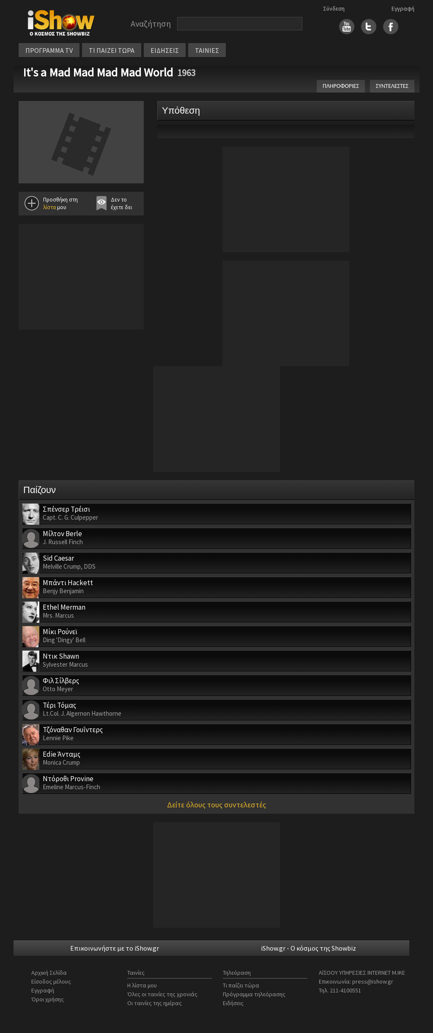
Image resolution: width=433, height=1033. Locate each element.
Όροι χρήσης (47, 999)
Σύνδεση (334, 8)
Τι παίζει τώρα (241, 985)
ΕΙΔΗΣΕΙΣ (165, 50)
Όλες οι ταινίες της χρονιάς (162, 994)
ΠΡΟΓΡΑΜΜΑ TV (49, 50)
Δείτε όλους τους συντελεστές (216, 805)
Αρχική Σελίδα (49, 972)
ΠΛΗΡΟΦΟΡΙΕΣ (341, 86)
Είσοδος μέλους (51, 981)
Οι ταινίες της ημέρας (154, 1003)
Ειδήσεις (233, 1003)
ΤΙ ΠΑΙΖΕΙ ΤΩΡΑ (111, 50)
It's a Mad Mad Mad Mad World (98, 72)
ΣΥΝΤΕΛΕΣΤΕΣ (392, 86)
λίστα (49, 207)
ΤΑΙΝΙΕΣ (207, 50)
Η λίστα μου (142, 985)
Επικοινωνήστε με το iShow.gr (114, 948)
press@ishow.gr (372, 981)
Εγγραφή (403, 8)
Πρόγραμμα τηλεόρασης (254, 994)
